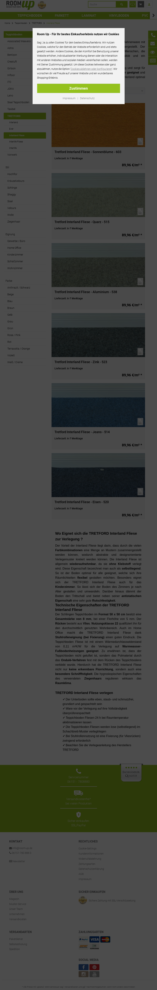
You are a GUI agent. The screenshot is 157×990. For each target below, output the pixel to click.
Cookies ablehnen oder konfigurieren (91, 68)
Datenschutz (87, 98)
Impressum (69, 98)
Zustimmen (78, 88)
